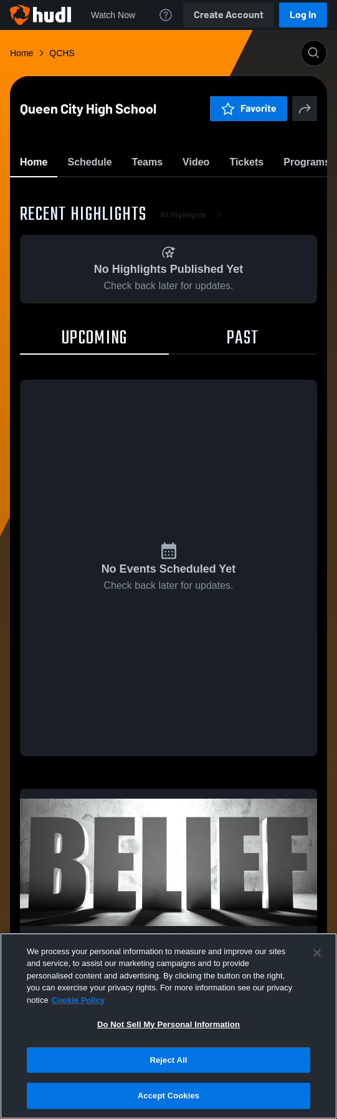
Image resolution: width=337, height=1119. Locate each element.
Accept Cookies (168, 1095)
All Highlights (193, 287)
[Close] (317, 953)
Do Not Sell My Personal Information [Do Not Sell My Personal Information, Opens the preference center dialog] (168, 1024)
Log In (303, 14)
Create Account (228, 14)
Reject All (168, 1060)
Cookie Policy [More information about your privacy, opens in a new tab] (78, 1000)
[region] (168, 1026)
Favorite (154, 193)
